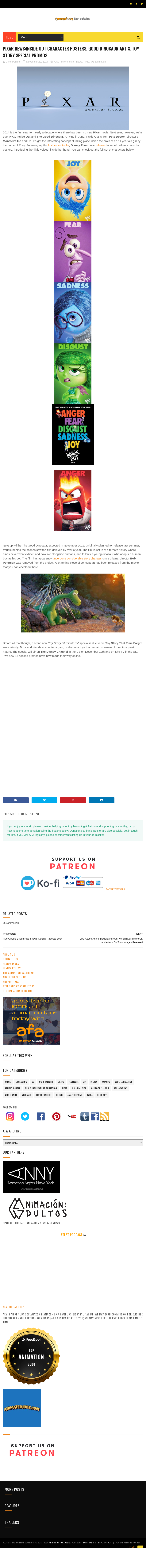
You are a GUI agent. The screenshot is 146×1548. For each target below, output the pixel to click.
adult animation (124, 1082)
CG (56, 62)
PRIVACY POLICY (105, 1543)
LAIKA (90, 1095)
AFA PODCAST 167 (13, 1307)
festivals (74, 1082)
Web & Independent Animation (41, 1089)
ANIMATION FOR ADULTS (60, 1543)
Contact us (10, 960)
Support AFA (11, 982)
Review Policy (12, 969)
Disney (93, 1082)
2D (84, 1082)
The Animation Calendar (18, 973)
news (79, 62)
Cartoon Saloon (100, 1089)
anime (8, 1082)
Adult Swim (11, 1095)
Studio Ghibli (12, 1089)
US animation (98, 62)
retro (59, 1095)
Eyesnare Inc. (90, 1543)
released (101, 146)
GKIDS (61, 1082)
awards (106, 1082)
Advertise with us (14, 978)
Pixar (86, 62)
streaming (21, 1082)
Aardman (26, 1095)
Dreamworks (120, 1089)
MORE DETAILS (115, 890)
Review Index (11, 964)
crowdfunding (43, 1095)
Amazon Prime (75, 1095)
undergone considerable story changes (77, 559)
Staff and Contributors (19, 987)
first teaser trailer (58, 146)
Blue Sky (102, 1095)
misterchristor (67, 62)
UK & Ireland (46, 1082)
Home (9, 37)
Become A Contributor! (18, 991)
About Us (9, 955)
